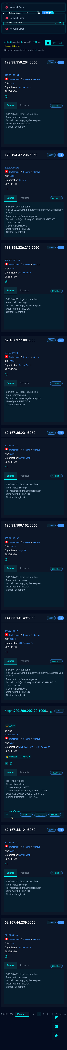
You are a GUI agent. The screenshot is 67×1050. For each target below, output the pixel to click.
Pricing (12, 13)
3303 (12, 176)
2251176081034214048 (57, 106)
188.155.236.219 (12, 260)
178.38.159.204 (12, 75)
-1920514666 (57, 773)
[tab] (34, 815)
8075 (12, 743)
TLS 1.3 (39, 815)
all (36, 50)
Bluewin (22, 180)
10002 (59, 710)
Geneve (26, 79)
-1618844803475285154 (57, 198)
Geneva (36, 79)
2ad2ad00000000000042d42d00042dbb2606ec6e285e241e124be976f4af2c (56, 815)
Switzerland (14, 79)
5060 (51, 62)
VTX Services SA (26, 643)
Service (9, 730)
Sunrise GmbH (25, 87)
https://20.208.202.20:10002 (29, 711)
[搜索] (30, 22)
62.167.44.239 (11, 935)
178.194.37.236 (12, 168)
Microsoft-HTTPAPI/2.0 (17, 757)
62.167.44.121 (11, 843)
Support (19, 13)
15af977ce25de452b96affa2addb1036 (27, 815)
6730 (12, 83)
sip (60, 62)
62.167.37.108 (11, 353)
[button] (55, 22)
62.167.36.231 (11, 446)
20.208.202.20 (11, 735)
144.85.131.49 (11, 631)
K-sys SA (22, 550)
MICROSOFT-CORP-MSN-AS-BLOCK (34, 747)
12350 (13, 639)
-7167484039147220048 (57, 661)
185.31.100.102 (12, 538)
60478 (13, 546)
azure (12, 725)
